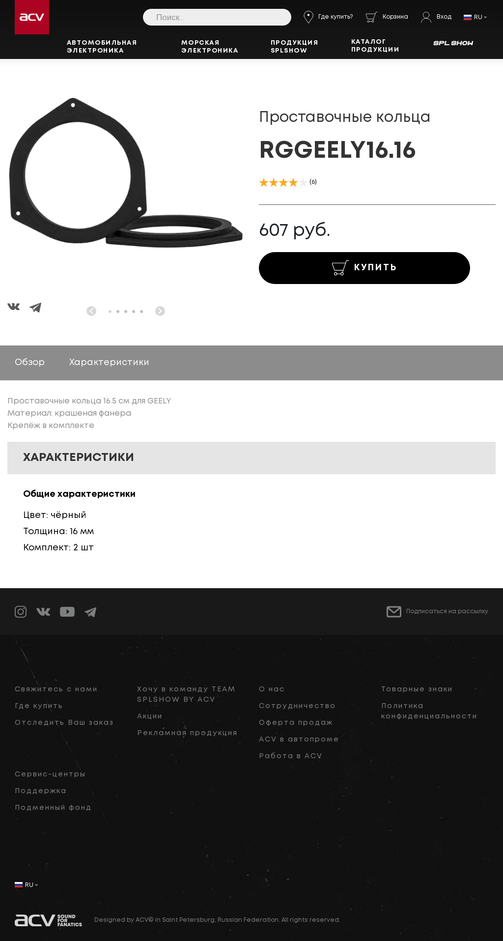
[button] (110, 311)
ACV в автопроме (299, 739)
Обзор (30, 363)
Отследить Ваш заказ (64, 722)
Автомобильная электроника (102, 47)
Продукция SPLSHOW (295, 47)
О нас (272, 689)
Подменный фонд (53, 807)
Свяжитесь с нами (56, 689)
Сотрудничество (297, 706)
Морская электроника (210, 47)
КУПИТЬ (364, 267)
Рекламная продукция (187, 733)
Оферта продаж (296, 722)
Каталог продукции (375, 46)
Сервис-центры (50, 774)
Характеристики (109, 363)
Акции (150, 716)
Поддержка (41, 791)
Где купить (39, 706)
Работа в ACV (291, 756)
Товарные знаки (417, 689)
